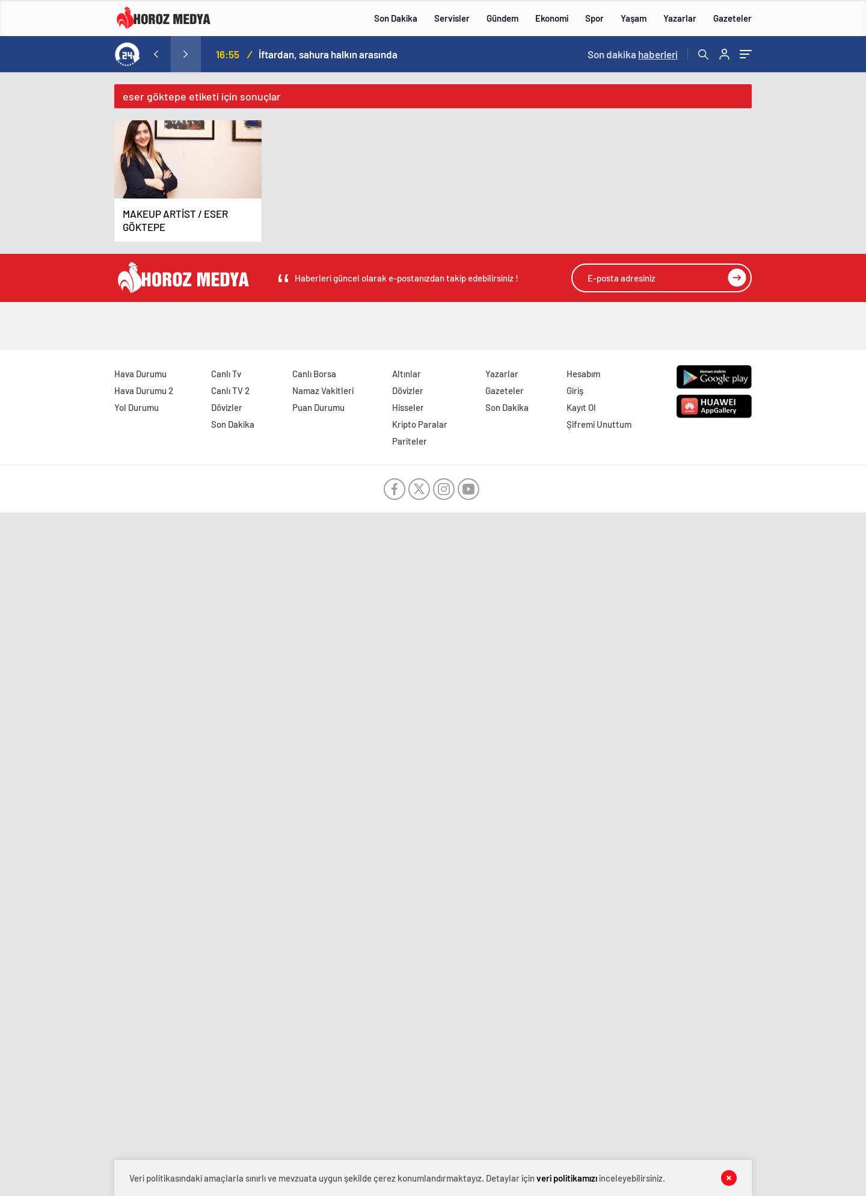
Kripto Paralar (419, 424)
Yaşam (633, 18)
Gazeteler (732, 18)
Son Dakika (395, 18)
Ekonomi (551, 18)
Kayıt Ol (581, 407)
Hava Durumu (140, 373)
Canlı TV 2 (230, 390)
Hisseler (408, 407)
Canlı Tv (226, 373)
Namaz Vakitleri (323, 390)
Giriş (575, 390)
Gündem (502, 18)
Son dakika (633, 54)
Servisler (452, 18)
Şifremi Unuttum (599, 424)
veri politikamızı (566, 1178)
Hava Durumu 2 (143, 390)
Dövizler (226, 407)
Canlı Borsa (314, 373)
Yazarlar (679, 18)
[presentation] (156, 54)
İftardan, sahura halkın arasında (328, 54)
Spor (594, 18)
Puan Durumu (318, 407)
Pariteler (409, 441)
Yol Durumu (136, 407)
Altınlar (406, 373)
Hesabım (583, 373)
